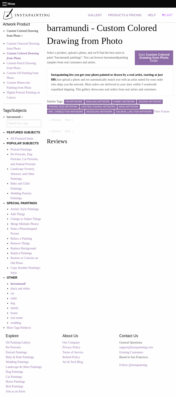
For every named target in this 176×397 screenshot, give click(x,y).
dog (12, 303)
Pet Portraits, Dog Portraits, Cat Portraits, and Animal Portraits (24, 159)
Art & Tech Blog (73, 362)
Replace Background (23, 248)
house (14, 313)
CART (167, 15)
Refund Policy (71, 357)
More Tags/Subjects (19, 327)
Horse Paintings (15, 381)
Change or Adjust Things (25, 219)
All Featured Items (21, 138)
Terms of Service (73, 352)
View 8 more (161, 111)
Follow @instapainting (133, 365)
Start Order (154, 57)
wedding (15, 323)
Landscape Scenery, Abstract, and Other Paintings (22, 173)
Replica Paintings (21, 253)
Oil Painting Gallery (18, 342)
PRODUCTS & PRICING (125, 15)
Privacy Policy (71, 347)
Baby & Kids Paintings (20, 357)
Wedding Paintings (17, 362)
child (13, 298)
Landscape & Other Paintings (24, 367)
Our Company (71, 342)
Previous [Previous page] (57, 119)
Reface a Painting (21, 238)
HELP (152, 15)
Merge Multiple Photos (24, 224)
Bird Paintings (14, 386)
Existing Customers (131, 352)
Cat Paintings (14, 376)
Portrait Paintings (21, 149)
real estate (16, 317)
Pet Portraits (13, 347)
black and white (20, 288)
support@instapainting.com (136, 347)
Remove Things (20, 243)
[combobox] (24, 123)
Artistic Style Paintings (24, 209)
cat (12, 293)
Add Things (17, 214)
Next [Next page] (70, 119)
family (14, 308)
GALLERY (95, 15)
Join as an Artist (15, 391)
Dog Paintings (14, 371)
